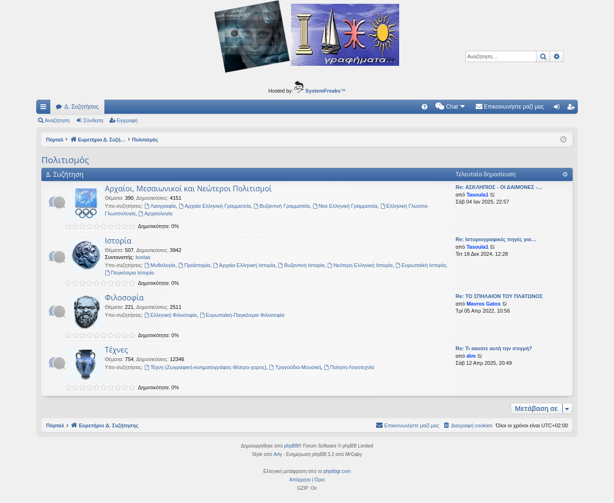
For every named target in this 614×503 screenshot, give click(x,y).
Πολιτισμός (65, 160)
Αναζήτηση (57, 120)
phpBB (291, 445)
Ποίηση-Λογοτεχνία (349, 367)
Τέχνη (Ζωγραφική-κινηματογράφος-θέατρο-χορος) (205, 367)
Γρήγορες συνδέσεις (45, 108)
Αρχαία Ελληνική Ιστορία (244, 265)
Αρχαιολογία (155, 213)
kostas (142, 257)
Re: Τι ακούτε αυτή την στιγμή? (494, 348)
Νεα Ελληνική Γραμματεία (345, 206)
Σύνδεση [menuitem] (559, 108)
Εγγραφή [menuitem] (572, 108)
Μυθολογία (159, 265)
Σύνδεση (93, 120)
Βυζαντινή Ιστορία (301, 265)
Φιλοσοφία (124, 297)
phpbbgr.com (337, 471)
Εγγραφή (127, 120)
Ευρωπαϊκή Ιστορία (420, 265)
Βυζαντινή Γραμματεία (281, 206)
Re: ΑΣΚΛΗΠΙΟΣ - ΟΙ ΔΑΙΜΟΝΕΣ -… (499, 187)
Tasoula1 (477, 194)
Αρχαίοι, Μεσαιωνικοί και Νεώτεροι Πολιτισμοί (188, 188)
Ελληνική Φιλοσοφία (170, 315)
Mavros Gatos (483, 304)
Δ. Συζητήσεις (81, 106)
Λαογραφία (160, 206)
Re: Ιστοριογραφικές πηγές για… (496, 239)
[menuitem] (424, 107)
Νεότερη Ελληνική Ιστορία (360, 265)
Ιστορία (118, 241)
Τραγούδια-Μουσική (295, 367)
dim (471, 356)
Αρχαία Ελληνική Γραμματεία (215, 206)
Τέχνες (116, 350)
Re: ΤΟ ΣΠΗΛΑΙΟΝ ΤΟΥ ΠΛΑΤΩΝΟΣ (499, 296)
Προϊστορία (194, 265)
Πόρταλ (55, 139)
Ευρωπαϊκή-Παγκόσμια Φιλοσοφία (242, 315)
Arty (278, 454)
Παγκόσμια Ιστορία (129, 272)
